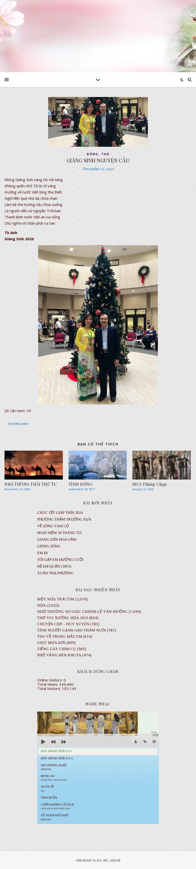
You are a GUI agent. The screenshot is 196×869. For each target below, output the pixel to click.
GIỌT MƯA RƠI (51, 643)
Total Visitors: (49, 688)
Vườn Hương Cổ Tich (57, 806)
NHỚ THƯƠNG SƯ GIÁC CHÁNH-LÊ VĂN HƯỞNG (82, 612)
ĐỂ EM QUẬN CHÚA (54, 566)
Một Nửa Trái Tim (55, 599)
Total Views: (48, 684)
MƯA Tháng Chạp (149, 484)
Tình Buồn (49, 797)
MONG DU (53, 777)
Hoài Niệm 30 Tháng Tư (59, 533)
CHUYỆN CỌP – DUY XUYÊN (63, 624)
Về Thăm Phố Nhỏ (54, 817)
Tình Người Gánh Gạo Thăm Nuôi (71, 630)
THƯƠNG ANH (18, 424)
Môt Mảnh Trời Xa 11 (57, 758)
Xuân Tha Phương (55, 573)
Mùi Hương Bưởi (53, 767)
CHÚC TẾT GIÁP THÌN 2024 (60, 513)
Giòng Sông (48, 546)
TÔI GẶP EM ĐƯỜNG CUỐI (60, 560)
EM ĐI (42, 553)
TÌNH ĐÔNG (81, 484)
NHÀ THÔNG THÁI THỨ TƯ (30, 484)
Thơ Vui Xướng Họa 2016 (62, 618)
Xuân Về (47, 788)
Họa (41, 605)
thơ (105, 154)
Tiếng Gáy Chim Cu (56, 649)
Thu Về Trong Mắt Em (59, 636)
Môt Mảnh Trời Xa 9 (56, 751)
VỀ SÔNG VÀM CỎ (53, 526)
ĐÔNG (92, 154)
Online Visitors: (50, 679)
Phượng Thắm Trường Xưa (64, 519)
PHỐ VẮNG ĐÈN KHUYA (59, 655)
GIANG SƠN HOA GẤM (56, 539)
